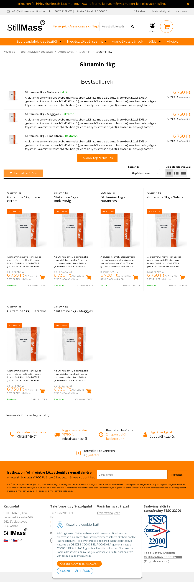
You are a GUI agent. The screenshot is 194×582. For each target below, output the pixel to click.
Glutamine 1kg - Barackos (27, 311)
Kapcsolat (182, 11)
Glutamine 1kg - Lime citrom (44, 136)
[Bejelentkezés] (152, 27)
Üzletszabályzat (160, 11)
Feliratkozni (177, 474)
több (154, 41)
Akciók (172, 41)
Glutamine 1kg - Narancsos (113, 199)
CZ (17, 540)
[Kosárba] (42, 277)
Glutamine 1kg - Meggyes (42, 114)
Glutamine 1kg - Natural (41, 92)
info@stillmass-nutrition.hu (28, 11)
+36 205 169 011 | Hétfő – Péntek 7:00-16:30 (80, 11)
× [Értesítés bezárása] (188, 4)
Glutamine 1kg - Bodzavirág (66, 199)
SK (8, 540)
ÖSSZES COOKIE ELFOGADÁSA (79, 563)
